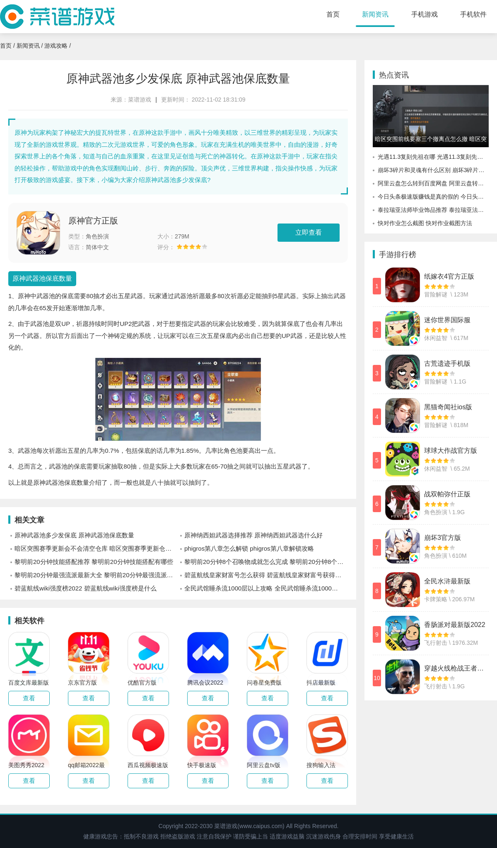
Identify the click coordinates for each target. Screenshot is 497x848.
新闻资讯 (375, 14)
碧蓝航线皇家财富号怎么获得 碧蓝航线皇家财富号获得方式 (265, 574)
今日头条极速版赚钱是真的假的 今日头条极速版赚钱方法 (433, 196)
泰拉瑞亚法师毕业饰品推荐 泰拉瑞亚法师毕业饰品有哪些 (433, 210)
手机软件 (473, 14)
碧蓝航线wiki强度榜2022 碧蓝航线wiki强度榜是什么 (85, 588)
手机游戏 (424, 14)
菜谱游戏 (139, 99)
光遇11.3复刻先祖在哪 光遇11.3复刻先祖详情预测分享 (433, 156)
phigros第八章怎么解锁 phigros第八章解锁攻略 (249, 548)
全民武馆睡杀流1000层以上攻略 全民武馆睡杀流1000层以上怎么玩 (266, 588)
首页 (333, 14)
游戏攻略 (56, 45)
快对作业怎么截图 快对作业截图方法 (425, 223)
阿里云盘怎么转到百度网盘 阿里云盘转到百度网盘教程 (433, 183)
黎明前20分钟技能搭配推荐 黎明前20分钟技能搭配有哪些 (93, 561)
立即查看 (308, 232)
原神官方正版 (93, 220)
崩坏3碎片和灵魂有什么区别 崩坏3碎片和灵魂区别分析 (433, 170)
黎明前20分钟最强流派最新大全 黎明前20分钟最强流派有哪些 (96, 574)
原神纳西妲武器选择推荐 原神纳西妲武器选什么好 (253, 535)
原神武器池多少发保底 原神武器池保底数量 (74, 535)
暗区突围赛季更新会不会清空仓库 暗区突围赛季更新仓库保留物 (96, 548)
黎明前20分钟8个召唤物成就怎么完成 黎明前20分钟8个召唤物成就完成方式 (266, 561)
